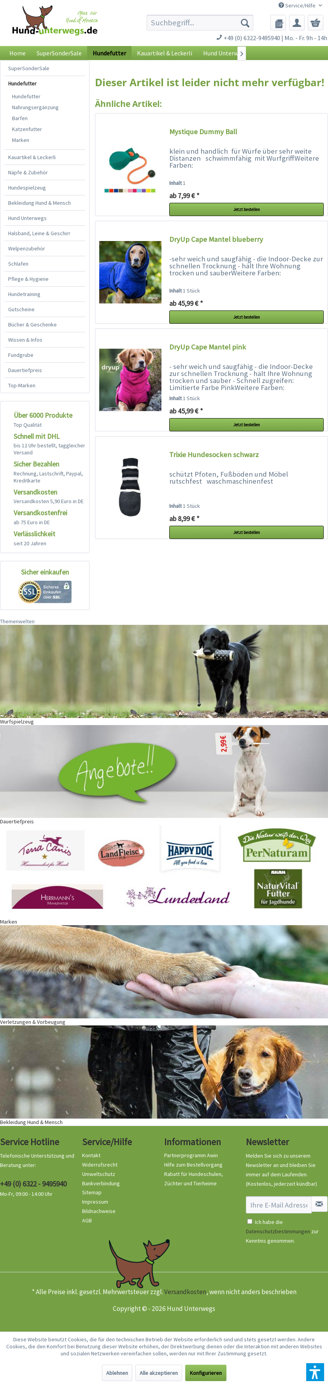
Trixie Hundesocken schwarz (214, 454)
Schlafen (18, 263)
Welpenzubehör (26, 248)
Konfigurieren (206, 1372)
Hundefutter (22, 83)
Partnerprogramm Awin (191, 1155)
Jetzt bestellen (246, 209)
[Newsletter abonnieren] (319, 1204)
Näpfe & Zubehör (28, 172)
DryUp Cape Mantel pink (207, 346)
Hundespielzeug (27, 187)
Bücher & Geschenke (32, 324)
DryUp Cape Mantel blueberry (216, 239)
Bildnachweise (99, 1211)
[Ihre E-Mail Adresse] (279, 1204)
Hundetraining (24, 294)
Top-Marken (21, 385)
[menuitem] (200, 22)
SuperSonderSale (28, 68)
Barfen (20, 118)
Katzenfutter (27, 129)
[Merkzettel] (278, 22)
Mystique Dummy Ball (203, 131)
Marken (20, 140)
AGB (87, 1220)
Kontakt (91, 1155)
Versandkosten (185, 1291)
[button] (315, 1372)
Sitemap (92, 1192)
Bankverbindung (101, 1183)
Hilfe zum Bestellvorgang (193, 1164)
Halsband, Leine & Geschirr (39, 233)
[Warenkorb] (315, 22)
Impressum (95, 1201)
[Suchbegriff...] (200, 22)
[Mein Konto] (297, 22)
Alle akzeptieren (159, 1372)
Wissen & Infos (25, 339)
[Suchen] (245, 22)
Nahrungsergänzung (35, 107)
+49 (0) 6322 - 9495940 (33, 1183)
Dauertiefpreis (25, 370)
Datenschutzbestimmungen (278, 1231)
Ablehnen (117, 1372)
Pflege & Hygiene (28, 278)
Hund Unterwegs (27, 218)
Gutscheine (21, 309)
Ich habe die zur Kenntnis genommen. (282, 1231)
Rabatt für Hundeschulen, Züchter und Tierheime (193, 1178)
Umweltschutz (98, 1174)
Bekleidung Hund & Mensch (39, 202)
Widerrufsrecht (100, 1164)
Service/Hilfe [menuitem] (298, 5)
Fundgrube (20, 354)
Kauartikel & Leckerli (32, 157)
